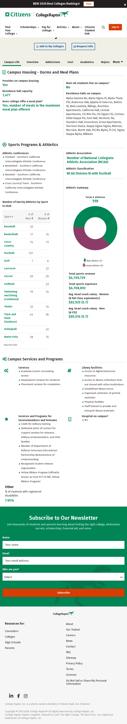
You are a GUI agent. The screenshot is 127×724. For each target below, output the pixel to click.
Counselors (12, 631)
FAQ (68, 652)
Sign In (115, 27)
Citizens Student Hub (90, 30)
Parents (10, 648)
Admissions (52, 62)
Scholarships (28, 27)
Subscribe (63, 592)
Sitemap (71, 657)
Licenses (71, 674)
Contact (70, 646)
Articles (62, 27)
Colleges (10, 636)
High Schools (13, 642)
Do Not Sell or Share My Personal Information (86, 682)
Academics (87, 62)
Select (8, 577)
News (69, 640)
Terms (70, 669)
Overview (32, 62)
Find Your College (10, 30)
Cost (70, 62)
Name (6, 537)
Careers (71, 635)
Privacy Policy (74, 663)
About (75, 27)
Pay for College (47, 29)
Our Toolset (73, 629)
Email (5, 553)
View (88, 3)
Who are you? (10, 569)
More (118, 62)
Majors (105, 62)
